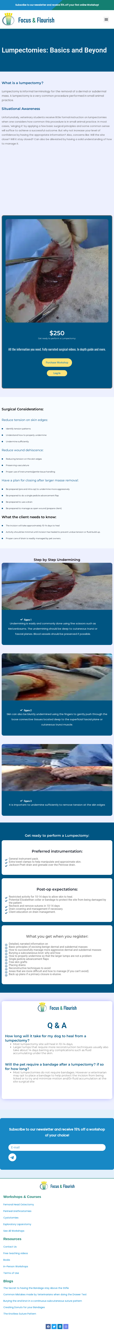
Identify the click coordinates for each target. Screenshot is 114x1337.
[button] (106, 19)
